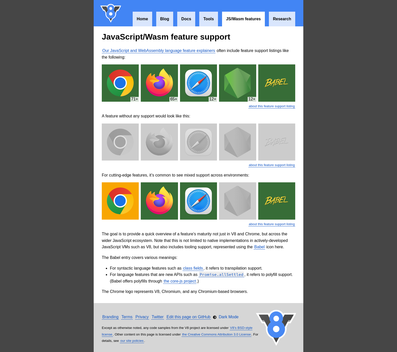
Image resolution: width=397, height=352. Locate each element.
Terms (127, 317)
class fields (193, 268)
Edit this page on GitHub (188, 317)
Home (142, 19)
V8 (111, 13)
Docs (186, 19)
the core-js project (180, 281)
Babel (259, 247)
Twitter (158, 317)
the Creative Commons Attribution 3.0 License (216, 334)
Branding (110, 317)
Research (282, 19)
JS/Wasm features (243, 19)
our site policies (132, 341)
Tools (208, 19)
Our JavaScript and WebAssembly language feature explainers (158, 50)
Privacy (142, 317)
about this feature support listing (272, 106)
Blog (164, 19)
